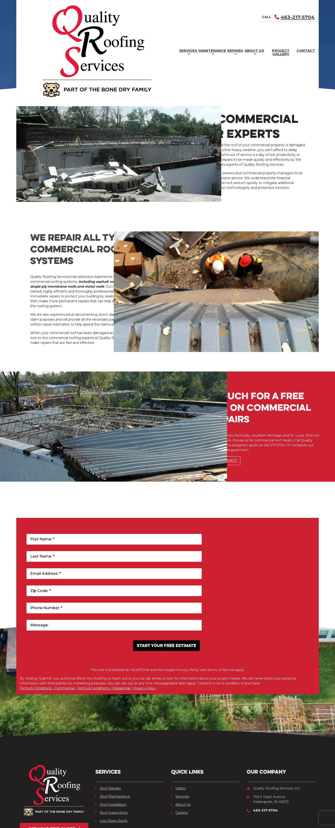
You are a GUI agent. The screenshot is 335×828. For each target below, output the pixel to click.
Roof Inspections (111, 753)
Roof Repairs (108, 728)
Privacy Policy (144, 632)
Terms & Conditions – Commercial (47, 632)
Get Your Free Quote (54, 773)
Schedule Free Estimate (210, 479)
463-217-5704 (294, 6)
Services (88, 18)
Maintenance (130, 18)
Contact (297, 17)
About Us (209, 18)
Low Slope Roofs (111, 761)
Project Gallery (254, 17)
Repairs (172, 18)
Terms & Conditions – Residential (103, 632)
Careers (179, 753)
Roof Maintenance (112, 736)
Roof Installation (110, 745)
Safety (178, 728)
